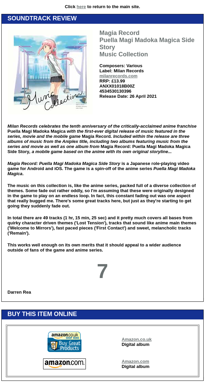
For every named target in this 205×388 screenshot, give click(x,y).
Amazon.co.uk (137, 339)
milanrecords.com (118, 75)
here (81, 6)
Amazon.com (135, 361)
